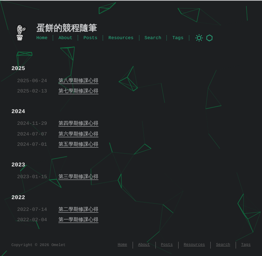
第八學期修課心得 (78, 81)
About (65, 37)
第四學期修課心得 (78, 123)
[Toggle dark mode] (199, 38)
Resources (120, 37)
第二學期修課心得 (78, 209)
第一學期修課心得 (78, 220)
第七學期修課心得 (78, 91)
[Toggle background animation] (209, 38)
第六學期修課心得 (78, 134)
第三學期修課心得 (78, 177)
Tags (177, 37)
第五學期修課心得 (78, 144)
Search (153, 37)
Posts (90, 37)
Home (41, 37)
